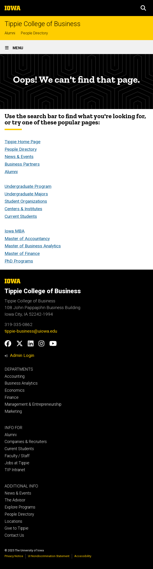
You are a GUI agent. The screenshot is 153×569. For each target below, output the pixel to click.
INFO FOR (13, 427)
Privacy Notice (14, 556)
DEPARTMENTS (19, 369)
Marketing (13, 411)
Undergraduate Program (28, 186)
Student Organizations (26, 201)
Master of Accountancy (27, 238)
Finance (12, 397)
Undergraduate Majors (26, 194)
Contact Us (14, 535)
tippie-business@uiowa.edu (31, 331)
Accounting (15, 376)
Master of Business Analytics (33, 246)
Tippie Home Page (22, 141)
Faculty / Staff (17, 456)
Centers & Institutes (23, 208)
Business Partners (22, 164)
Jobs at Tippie (17, 463)
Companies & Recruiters (26, 441)
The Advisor (15, 500)
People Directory (34, 33)
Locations (13, 521)
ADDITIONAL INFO (21, 486)
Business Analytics (21, 383)
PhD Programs (19, 261)
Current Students (21, 216)
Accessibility (82, 556)
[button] (143, 8)
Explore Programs (20, 507)
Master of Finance (22, 253)
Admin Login (22, 355)
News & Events (19, 156)
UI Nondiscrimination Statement (49, 556)
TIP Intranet (15, 470)
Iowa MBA (15, 231)
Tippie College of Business (43, 24)
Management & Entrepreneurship (33, 404)
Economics (15, 390)
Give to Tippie (16, 528)
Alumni (10, 33)
